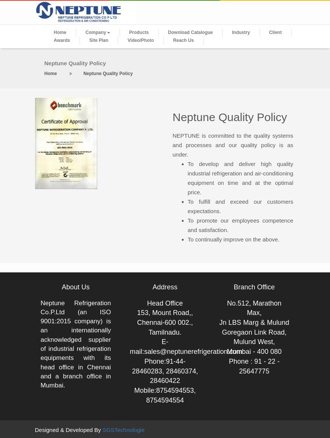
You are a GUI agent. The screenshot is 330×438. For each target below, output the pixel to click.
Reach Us (183, 40)
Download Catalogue (190, 32)
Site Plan (99, 40)
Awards (62, 40)
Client (275, 32)
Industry (241, 32)
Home (60, 32)
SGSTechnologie (124, 430)
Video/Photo (140, 40)
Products (139, 32)
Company (98, 32)
